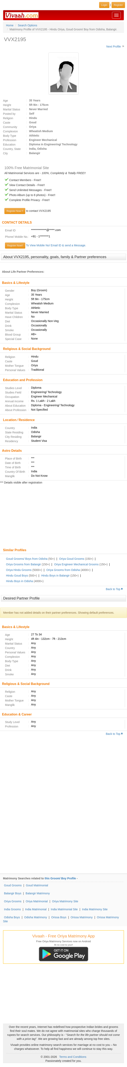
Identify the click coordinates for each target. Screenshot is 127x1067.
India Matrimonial (35, 909)
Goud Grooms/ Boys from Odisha (26, 558)
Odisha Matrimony (35, 917)
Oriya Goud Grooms (71, 558)
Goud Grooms (13, 885)
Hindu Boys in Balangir (55, 575)
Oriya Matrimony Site (65, 901)
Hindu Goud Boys (17, 575)
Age (5, 100)
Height (7, 105)
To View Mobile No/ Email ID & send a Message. (56, 245)
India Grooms (12, 909)
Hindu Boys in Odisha (19, 581)
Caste (6, 122)
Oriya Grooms (12, 901)
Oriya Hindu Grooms (19, 570)
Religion (8, 118)
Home (9, 25)
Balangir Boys (12, 893)
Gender (9, 290)
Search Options (27, 25)
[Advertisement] (63, 517)
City (5, 153)
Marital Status (11, 109)
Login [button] (104, 5)
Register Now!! (15, 245)
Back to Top (114, 589)
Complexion (10, 131)
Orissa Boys (58, 917)
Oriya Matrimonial (37, 901)
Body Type (9, 135)
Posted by (9, 113)
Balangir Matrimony (38, 893)
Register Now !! (15, 211)
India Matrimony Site (95, 909)
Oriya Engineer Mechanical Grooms (76, 564)
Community (10, 127)
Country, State (12, 149)
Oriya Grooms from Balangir (23, 564)
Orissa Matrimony (82, 917)
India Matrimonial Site (64, 909)
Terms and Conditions (72, 1056)
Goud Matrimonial (37, 885)
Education (9, 144)
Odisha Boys (12, 917)
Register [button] (118, 5)
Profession (9, 140)
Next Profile (113, 46)
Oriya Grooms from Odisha (63, 570)
